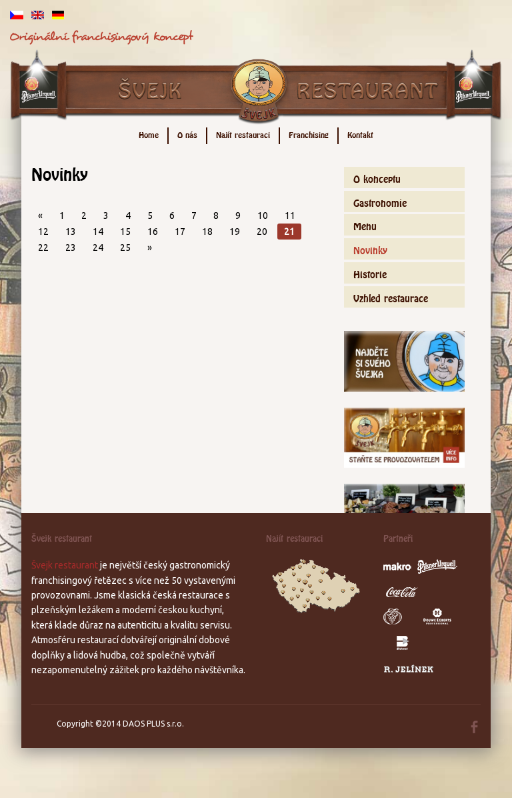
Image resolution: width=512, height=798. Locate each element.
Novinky (370, 248)
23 (70, 247)
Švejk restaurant (64, 565)
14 (98, 231)
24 (98, 247)
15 (125, 231)
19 (234, 231)
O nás (187, 133)
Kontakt (360, 133)
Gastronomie (380, 201)
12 (43, 231)
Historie (370, 272)
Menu (365, 224)
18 (207, 231)
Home (149, 133)
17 (180, 231)
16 (152, 231)
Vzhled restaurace (390, 296)
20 (262, 231)
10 (262, 215)
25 (125, 247)
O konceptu (377, 177)
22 (43, 247)
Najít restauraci (243, 133)
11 (290, 215)
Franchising (309, 133)
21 (289, 231)
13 (70, 231)
